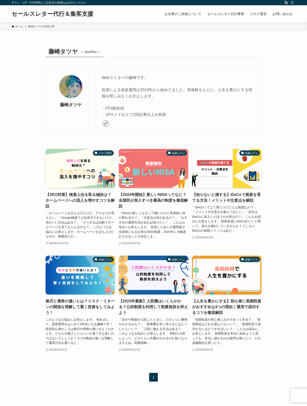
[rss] (286, 2)
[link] (106, 123)
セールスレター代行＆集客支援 (52, 14)
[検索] (292, 2)
